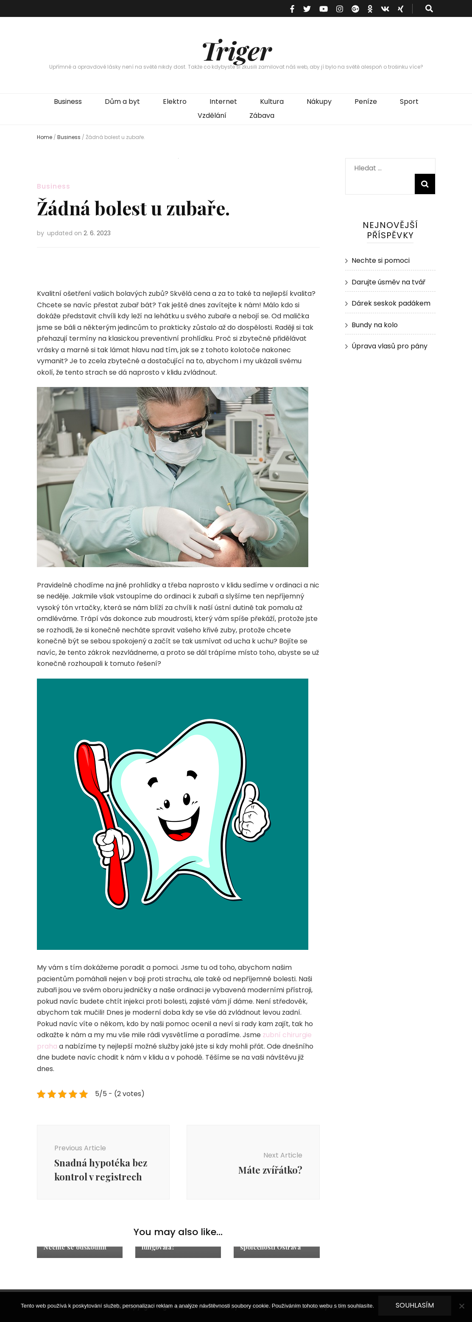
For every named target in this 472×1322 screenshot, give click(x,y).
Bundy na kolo (375, 325)
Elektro (175, 101)
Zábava (261, 115)
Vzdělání (212, 115)
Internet (223, 101)
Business (68, 101)
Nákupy (319, 101)
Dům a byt (122, 101)
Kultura (272, 101)
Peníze (366, 101)
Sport (409, 101)
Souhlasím (415, 1305)
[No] (461, 1306)
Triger (236, 50)
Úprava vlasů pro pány (389, 346)
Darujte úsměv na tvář (388, 282)
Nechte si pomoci (381, 260)
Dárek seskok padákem (391, 303)
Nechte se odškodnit (74, 1247)
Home (44, 137)
